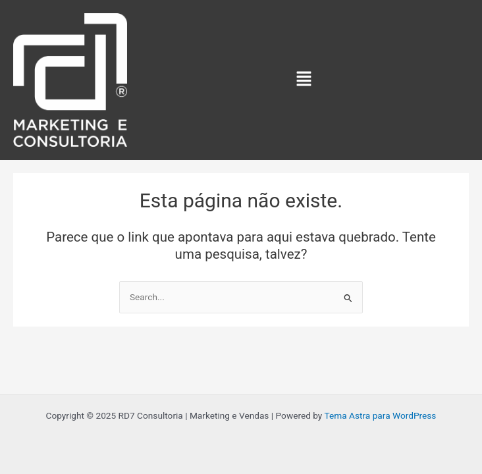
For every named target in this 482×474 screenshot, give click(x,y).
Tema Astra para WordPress (380, 415)
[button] (303, 79)
